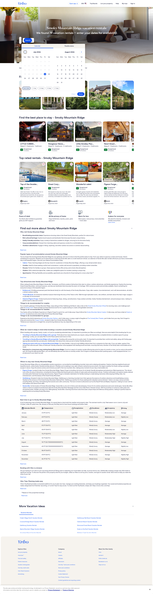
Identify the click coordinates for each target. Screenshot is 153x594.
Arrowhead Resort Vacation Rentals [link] (30, 533)
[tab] (71, 46)
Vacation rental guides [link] (24, 564)
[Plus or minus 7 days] (90, 88)
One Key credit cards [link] (23, 568)
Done (114, 94)
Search (128, 40)
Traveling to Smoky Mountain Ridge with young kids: (41, 339)
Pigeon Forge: (27, 370)
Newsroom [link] (61, 561)
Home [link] (20, 68)
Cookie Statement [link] (63, 574)
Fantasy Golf (29, 307)
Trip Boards (93, 3)
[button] (71, 62)
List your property (107, 3)
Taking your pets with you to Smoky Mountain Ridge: (41, 343)
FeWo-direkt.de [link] (103, 558)
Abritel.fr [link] (101, 555)
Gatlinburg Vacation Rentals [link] (28, 525)
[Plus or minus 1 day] (68, 88)
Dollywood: (27, 290)
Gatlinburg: (27, 378)
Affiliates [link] (60, 558)
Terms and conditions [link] (64, 568)
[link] (43, 123)
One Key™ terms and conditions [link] (66, 564)
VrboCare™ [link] (21, 555)
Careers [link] (60, 555)
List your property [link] (22, 552)
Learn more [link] (111, 222)
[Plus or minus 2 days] (75, 88)
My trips (124, 3)
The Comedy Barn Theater (96, 318)
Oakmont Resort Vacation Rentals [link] (87, 522)
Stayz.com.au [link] (102, 564)
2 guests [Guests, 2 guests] (97, 41)
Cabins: (25, 263)
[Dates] (72, 40)
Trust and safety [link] (22, 558)
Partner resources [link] (22, 561)
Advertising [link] (21, 574)
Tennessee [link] (52, 68)
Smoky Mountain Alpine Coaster (96, 312)
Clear (107, 94)
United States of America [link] (41, 68)
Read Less (23, 250)
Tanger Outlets (39, 320)
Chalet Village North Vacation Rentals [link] (31, 518)
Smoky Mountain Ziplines (50, 318)
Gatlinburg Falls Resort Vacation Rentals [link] (89, 518)
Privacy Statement (54, 590)
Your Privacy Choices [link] (63, 577)
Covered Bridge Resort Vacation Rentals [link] (32, 522)
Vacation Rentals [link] (28, 68)
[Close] (150, 589)
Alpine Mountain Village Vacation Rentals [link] (32, 529)
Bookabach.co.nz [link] (103, 561)
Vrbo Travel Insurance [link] (23, 571)
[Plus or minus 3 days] (82, 88)
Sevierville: (27, 386)
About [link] (60, 552)
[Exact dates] (60, 88)
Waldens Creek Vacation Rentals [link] (86, 533)
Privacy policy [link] (61, 571)
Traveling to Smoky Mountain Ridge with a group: (40, 335)
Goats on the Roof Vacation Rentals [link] (87, 529)
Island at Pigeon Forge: (31, 299)
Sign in (133, 3)
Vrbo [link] (100, 552)
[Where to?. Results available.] (37, 40)
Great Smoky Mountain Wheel (97, 306)
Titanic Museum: (28, 294)
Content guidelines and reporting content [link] (69, 580)
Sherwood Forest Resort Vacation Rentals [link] (89, 525)
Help (117, 3)
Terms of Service (68, 590)
